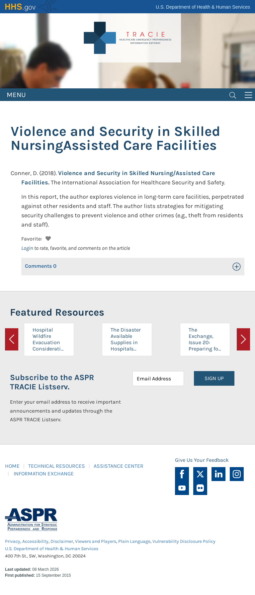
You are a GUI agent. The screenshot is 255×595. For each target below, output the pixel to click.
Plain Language (134, 541)
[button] (47, 237)
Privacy (12, 541)
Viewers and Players (95, 541)
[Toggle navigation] (232, 94)
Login (27, 248)
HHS (31, 6)
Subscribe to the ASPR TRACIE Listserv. (52, 382)
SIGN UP (214, 378)
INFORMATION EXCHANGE (44, 473)
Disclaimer (61, 541)
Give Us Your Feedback (202, 460)
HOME (12, 466)
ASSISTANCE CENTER (118, 466)
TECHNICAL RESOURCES (56, 466)
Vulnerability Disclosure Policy (183, 541)
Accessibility (35, 541)
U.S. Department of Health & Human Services (203, 7)
